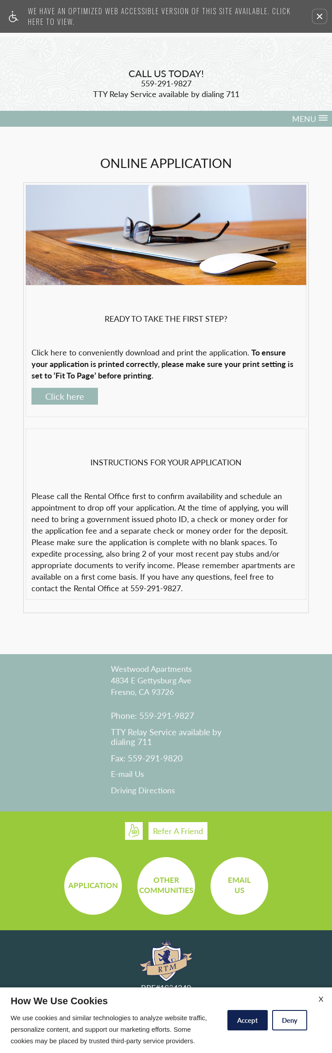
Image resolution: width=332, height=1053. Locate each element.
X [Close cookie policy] (321, 998)
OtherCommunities (166, 885)
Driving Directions (143, 790)
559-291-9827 (155, 588)
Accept (247, 1020)
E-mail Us (127, 774)
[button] (319, 16)
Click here (64, 396)
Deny (289, 1020)
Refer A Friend (178, 831)
